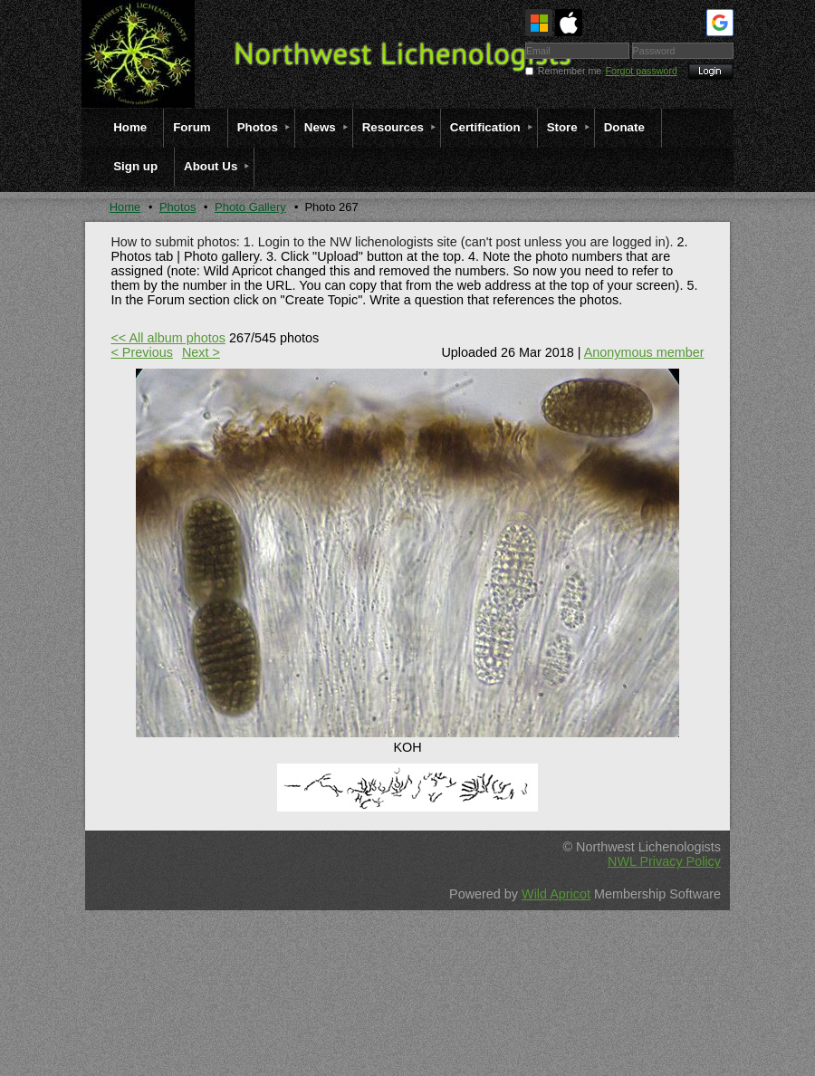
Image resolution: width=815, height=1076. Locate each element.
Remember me (569, 70)
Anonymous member (644, 352)
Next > (201, 352)
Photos (177, 207)
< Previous (141, 352)
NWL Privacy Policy (664, 861)
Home (125, 207)
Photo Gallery (250, 207)
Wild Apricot (556, 894)
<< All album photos (167, 338)
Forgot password (641, 70)
